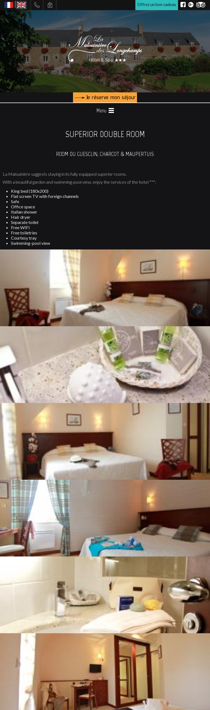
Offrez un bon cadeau (156, 4)
